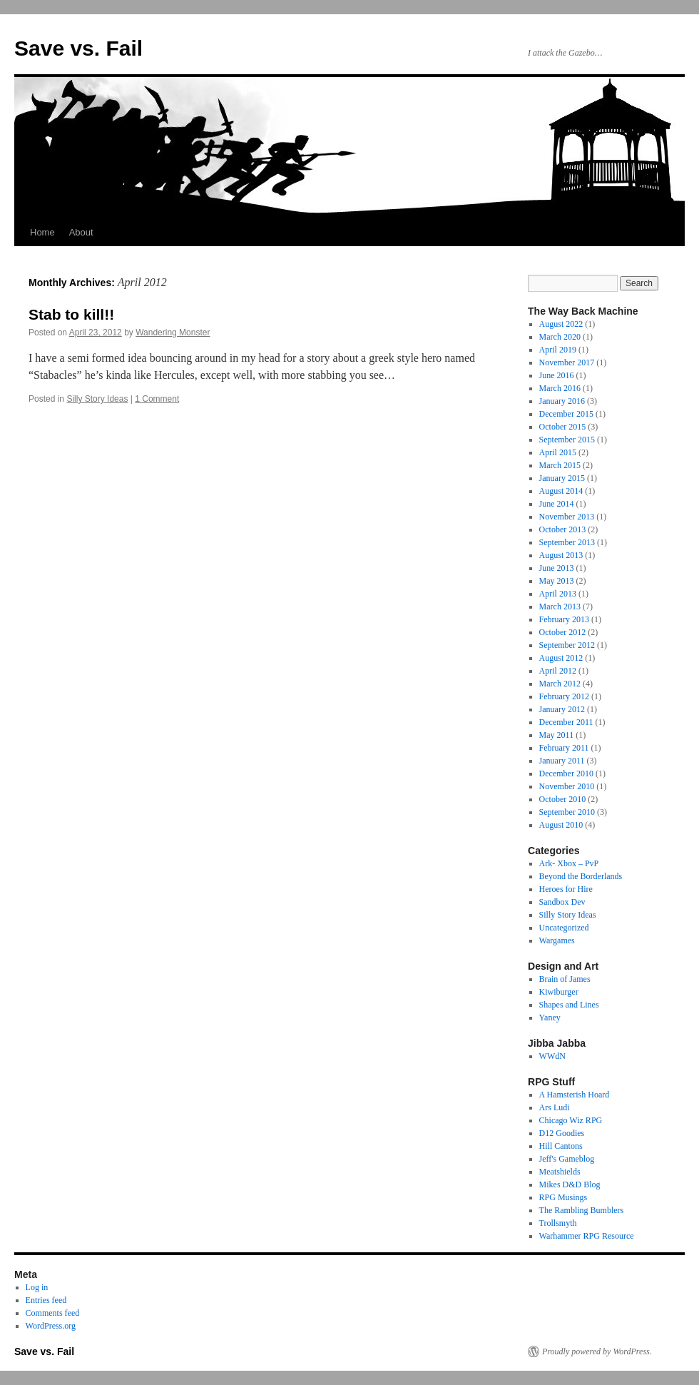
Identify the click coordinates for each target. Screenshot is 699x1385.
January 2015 (562, 478)
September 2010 (567, 812)
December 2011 (566, 722)
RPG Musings (563, 1197)
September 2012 (567, 645)
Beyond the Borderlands (581, 876)
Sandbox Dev (562, 902)
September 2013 (567, 542)
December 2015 (566, 414)
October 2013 (562, 529)
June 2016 (556, 375)
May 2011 (556, 735)
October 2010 (562, 799)
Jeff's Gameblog (567, 1159)
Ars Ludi (554, 1107)
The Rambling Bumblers (581, 1210)
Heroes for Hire (566, 889)
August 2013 (561, 555)
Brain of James (565, 979)
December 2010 (566, 773)
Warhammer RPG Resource (586, 1236)
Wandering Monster (173, 333)
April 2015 (557, 452)
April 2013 (557, 594)
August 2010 (561, 825)
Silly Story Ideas (97, 399)
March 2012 (560, 684)
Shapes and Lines (569, 1005)
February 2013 (564, 619)
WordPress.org (51, 1326)
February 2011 (564, 748)
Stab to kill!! (71, 314)
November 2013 (567, 517)
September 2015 (567, 440)
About (81, 232)
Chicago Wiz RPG (571, 1120)
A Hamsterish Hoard (574, 1095)
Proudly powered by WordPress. (597, 1351)
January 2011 (562, 761)
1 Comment (157, 399)
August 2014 (561, 491)
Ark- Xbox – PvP (569, 863)
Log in (37, 1287)
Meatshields (560, 1172)
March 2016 (560, 388)
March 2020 (560, 337)
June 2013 (556, 568)
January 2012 (562, 709)
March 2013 (560, 607)
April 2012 (557, 671)
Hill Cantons (561, 1146)
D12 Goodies (562, 1133)
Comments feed (53, 1313)
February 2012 (564, 696)
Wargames (557, 940)
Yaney (550, 1018)
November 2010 (567, 786)
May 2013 (556, 581)
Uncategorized (564, 928)
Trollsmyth (558, 1223)
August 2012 (561, 658)
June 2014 (556, 504)
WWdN (552, 1056)
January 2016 (562, 401)
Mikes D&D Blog (570, 1184)
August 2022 (561, 324)
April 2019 (557, 350)
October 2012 (562, 632)
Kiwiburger (558, 992)
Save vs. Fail (78, 48)
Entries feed (46, 1300)
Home (42, 232)
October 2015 (562, 427)
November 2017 (567, 362)
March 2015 (560, 465)
